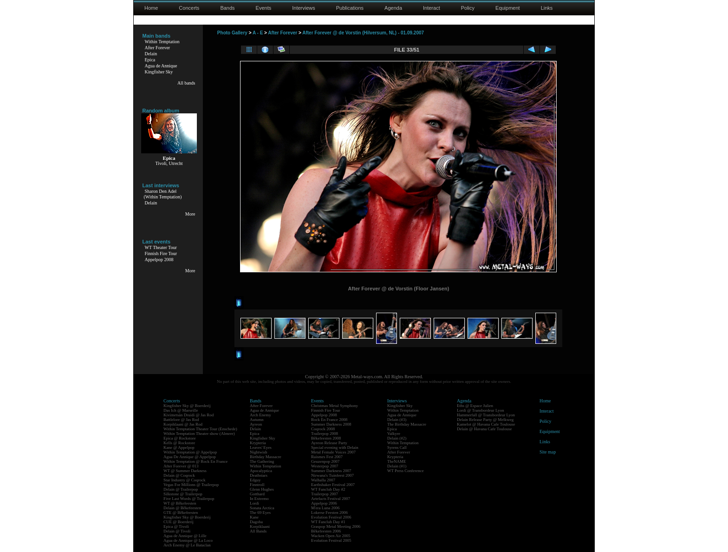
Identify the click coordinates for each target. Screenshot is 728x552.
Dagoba (256, 521)
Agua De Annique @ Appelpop (189, 456)
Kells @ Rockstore (179, 442)
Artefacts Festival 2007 (330, 498)
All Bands (258, 531)
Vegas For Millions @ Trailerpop (191, 484)
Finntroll (257, 484)
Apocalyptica (261, 470)
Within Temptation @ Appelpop (190, 452)
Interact (431, 8)
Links (547, 8)
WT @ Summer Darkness (185, 470)
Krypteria (258, 442)
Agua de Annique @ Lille (185, 535)
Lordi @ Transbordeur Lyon (480, 410)
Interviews (303, 8)
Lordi (254, 503)
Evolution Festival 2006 (331, 517)
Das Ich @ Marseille (180, 410)
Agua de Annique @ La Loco (188, 540)
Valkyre (393, 433)
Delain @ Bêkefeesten (182, 508)
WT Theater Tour (161, 247)
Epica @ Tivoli (176, 526)
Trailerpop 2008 (324, 433)
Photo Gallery (232, 32)
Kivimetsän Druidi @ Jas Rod (188, 415)
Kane (254, 517)
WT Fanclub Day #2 (328, 489)
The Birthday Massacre (406, 424)
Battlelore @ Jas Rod (181, 419)
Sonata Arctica (262, 508)
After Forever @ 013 (181, 466)
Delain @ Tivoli (176, 531)
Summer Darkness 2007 (331, 470)
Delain (151, 53)
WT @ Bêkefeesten (179, 503)
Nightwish (258, 452)
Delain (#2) (396, 438)
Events (264, 8)
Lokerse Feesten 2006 (329, 512)
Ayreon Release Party (329, 442)
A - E (258, 32)
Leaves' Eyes (261, 447)
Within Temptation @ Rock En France (195, 461)
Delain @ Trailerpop (180, 489)
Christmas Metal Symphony (334, 405)
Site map (548, 451)
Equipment (507, 8)
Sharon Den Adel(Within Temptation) (163, 194)
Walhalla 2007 (323, 480)
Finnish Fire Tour (161, 253)
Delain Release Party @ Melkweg (485, 419)
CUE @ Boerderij (178, 521)
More (190, 214)
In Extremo (259, 498)
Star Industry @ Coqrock (184, 480)
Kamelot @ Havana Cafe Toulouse (486, 424)
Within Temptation (162, 41)
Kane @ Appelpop (179, 447)
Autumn (257, 419)
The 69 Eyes (260, 512)
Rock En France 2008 (329, 419)
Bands (227, 8)
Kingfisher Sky (159, 71)
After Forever (157, 47)
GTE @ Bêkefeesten (180, 512)
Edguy (255, 480)
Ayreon (256, 424)
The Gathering (262, 461)
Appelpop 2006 (324, 503)
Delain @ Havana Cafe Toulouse (484, 429)
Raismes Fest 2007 (327, 456)
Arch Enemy (260, 415)
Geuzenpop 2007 (325, 461)
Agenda (393, 8)
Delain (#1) (396, 466)
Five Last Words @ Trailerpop (188, 498)
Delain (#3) (396, 419)
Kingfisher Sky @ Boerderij (187, 405)
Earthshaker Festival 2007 (333, 484)
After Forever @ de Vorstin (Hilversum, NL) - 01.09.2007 (363, 32)
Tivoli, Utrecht (168, 163)
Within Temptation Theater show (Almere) (199, 433)
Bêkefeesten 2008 (326, 438)
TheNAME (396, 461)
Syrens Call (397, 447)
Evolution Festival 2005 (331, 540)
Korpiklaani (260, 526)
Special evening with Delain (334, 447)
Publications (350, 8)
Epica (150, 59)
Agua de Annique (161, 65)
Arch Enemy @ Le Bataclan (187, 545)
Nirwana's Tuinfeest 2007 (332, 475)
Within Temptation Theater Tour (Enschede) (200, 429)
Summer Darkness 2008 (331, 424)
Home (151, 8)
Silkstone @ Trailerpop (182, 494)
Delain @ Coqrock (179, 475)
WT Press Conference (405, 470)
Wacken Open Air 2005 (331, 535)
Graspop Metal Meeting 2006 (335, 526)
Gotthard (257, 494)
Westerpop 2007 (324, 466)
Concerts (189, 8)
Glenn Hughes (262, 489)
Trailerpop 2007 (324, 494)
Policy (467, 8)
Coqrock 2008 (323, 429)
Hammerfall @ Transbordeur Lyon (486, 415)
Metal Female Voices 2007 (333, 452)
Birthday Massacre (265, 456)
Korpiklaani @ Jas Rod (182, 424)
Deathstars (258, 475)
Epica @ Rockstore (179, 438)
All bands (186, 82)
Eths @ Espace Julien (475, 405)
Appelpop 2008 (159, 259)
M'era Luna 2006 (325, 508)
